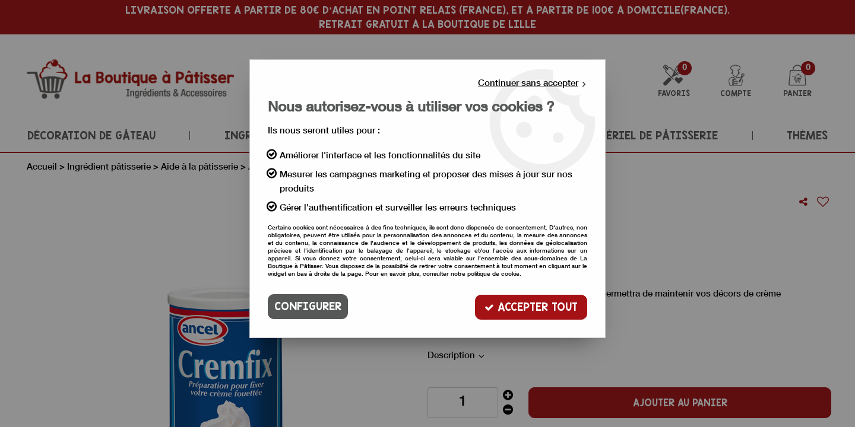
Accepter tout (531, 306)
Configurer (307, 306)
